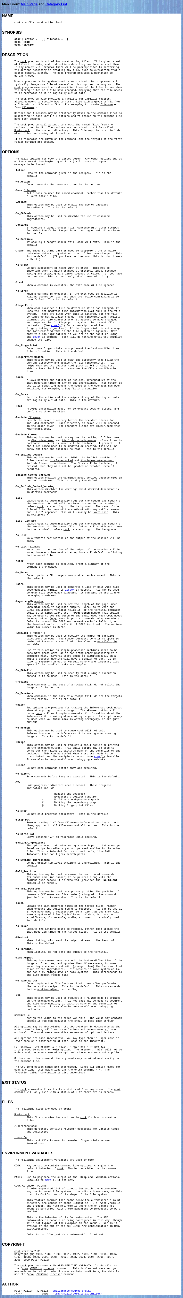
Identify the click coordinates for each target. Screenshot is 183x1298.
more (48, 1180)
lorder (69, 590)
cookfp (55, 325)
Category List (56, 4)
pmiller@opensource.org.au (72, 1291)
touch (37, 337)
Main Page (29, 4)
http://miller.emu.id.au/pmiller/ (77, 1293)
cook (97, 756)
